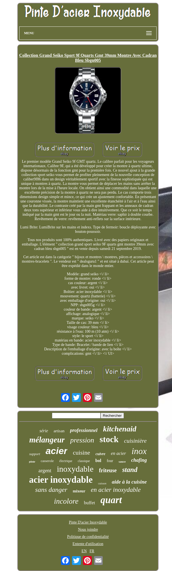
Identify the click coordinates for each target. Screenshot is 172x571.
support (34, 454)
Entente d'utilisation (88, 544)
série (44, 430)
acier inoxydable (61, 480)
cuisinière (135, 440)
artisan (59, 431)
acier (56, 450)
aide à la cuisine (129, 482)
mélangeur (47, 439)
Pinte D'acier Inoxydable (88, 522)
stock (109, 439)
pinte (32, 461)
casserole (47, 461)
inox (139, 451)
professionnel (84, 430)
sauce (122, 461)
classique (84, 461)
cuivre (101, 454)
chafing (139, 460)
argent (44, 470)
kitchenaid (119, 429)
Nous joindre (88, 529)
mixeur (79, 491)
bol (98, 460)
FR (92, 551)
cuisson (102, 483)
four (110, 461)
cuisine (81, 452)
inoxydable (75, 468)
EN (84, 551)
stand (130, 469)
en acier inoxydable (116, 489)
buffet (89, 502)
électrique (65, 461)
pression (82, 440)
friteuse (107, 470)
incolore (66, 501)
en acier (118, 453)
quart (111, 500)
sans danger (51, 489)
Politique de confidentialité (88, 537)
